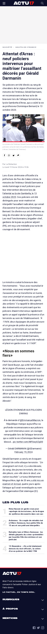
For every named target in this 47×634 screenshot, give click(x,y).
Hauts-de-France (25, 47)
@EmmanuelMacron (30, 420)
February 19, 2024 (23, 452)
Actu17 (23, 3)
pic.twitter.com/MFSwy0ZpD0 (28, 442)
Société (7, 47)
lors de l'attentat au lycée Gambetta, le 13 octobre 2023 (20, 193)
